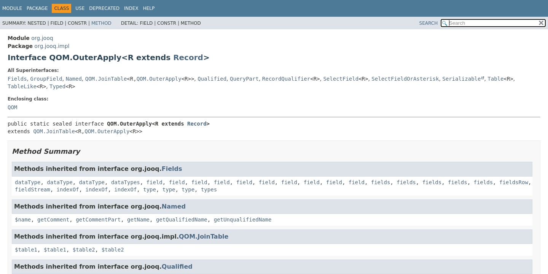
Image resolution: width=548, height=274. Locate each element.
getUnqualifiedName (243, 220)
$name (23, 220)
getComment (53, 220)
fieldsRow (513, 182)
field (154, 182)
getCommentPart (98, 220)
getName (138, 220)
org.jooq (42, 38)
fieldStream (32, 189)
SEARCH (428, 23)
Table (495, 79)
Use (79, 8)
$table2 (84, 250)
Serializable (461, 79)
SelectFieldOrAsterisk (405, 79)
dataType (27, 182)
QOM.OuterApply (159, 79)
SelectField (340, 79)
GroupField (46, 79)
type (149, 189)
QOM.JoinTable (106, 79)
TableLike (22, 86)
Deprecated (104, 8)
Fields (17, 79)
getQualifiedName (181, 220)
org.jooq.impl (51, 46)
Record (188, 57)
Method (101, 23)
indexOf (68, 189)
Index (131, 8)
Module (12, 8)
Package (37, 8)
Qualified (212, 79)
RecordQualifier (286, 79)
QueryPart (244, 79)
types (209, 189)
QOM (12, 107)
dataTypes (125, 182)
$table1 (26, 250)
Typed (57, 86)
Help (149, 8)
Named (74, 79)
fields (380, 182)
